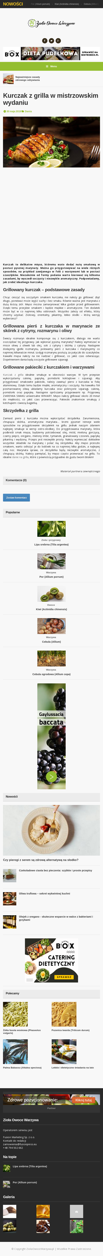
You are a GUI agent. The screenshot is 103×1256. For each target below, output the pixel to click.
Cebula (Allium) (93, 4)
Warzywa (51, 572)
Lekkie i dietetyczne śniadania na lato (73, 1067)
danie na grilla (20, 457)
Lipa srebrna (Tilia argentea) (51, 544)
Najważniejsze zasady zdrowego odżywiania (27, 78)
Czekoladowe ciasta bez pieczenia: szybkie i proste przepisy (55, 870)
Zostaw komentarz (16, 497)
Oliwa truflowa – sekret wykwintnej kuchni (44, 893)
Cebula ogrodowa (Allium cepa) (51, 674)
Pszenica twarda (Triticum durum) (71, 1030)
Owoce (51, 605)
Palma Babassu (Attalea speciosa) (22, 1067)
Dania (28, 111)
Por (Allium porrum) (42, 4)
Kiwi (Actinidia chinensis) (69, 4)
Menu (51, 66)
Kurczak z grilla (13, 374)
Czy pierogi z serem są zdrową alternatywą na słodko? (40, 859)
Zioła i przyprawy (51, 540)
